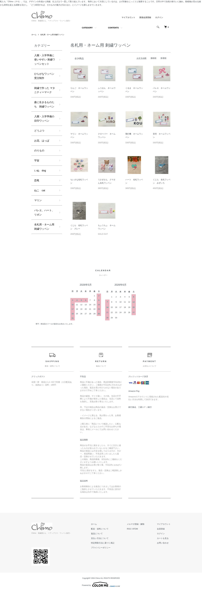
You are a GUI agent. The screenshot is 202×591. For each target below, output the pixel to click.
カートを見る (163, 538)
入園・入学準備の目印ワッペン (44, 118)
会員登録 (161, 529)
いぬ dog (40, 170)
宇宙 (36, 160)
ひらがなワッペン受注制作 (44, 76)
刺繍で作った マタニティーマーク (44, 90)
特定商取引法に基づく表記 (102, 543)
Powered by (101, 584)
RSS (129, 529)
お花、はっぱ (41, 140)
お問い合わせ (163, 543)
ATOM (135, 529)
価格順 (153, 58)
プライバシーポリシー (100, 547)
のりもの (39, 150)
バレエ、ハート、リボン (44, 212)
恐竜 (36, 180)
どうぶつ (39, 130)
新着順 (163, 58)
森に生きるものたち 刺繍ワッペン (44, 104)
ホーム (33, 35)
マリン (38, 200)
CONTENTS (113, 28)
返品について (97, 533)
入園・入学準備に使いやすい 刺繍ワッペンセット (44, 59)
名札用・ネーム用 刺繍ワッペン (52, 35)
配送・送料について (100, 529)
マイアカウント (128, 17)
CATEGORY (87, 28)
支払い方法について (100, 538)
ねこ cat (39, 190)
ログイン (159, 17)
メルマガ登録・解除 (135, 524)
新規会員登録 (145, 17)
